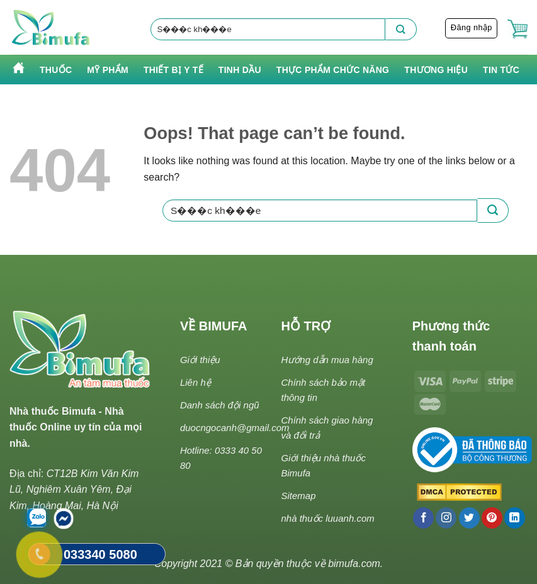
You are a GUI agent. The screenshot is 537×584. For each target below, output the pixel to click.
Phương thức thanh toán (451, 336)
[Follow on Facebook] (423, 518)
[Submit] (401, 29)
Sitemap (298, 495)
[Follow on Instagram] (446, 518)
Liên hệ (195, 382)
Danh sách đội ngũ (219, 405)
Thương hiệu (436, 70)
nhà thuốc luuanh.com (327, 518)
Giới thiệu (200, 359)
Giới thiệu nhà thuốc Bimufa (323, 465)
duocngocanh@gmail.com (235, 427)
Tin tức (501, 70)
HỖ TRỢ (306, 326)
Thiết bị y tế (173, 70)
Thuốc (56, 70)
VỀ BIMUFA (213, 326)
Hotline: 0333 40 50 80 (221, 458)
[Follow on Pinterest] (492, 518)
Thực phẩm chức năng (332, 70)
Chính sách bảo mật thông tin (323, 390)
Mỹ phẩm (107, 70)
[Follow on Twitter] (469, 518)
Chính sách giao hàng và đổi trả (327, 428)
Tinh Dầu (239, 70)
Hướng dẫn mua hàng (327, 359)
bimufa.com (354, 563)
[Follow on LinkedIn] (514, 518)
